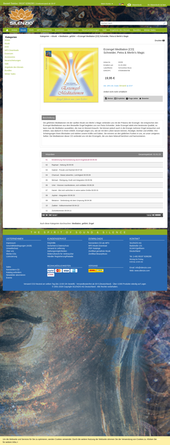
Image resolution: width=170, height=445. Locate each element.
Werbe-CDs (11, 254)
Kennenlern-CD (12, 270)
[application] (102, 184)
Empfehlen (121, 98)
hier (158, 439)
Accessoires (73, 30)
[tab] (49, 117)
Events (9, 278)
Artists (14, 30)
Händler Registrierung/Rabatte (60, 256)
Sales (8, 267)
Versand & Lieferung (56, 248)
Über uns (10, 251)
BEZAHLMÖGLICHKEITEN (59, 266)
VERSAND (93, 266)
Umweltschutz (12, 248)
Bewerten (145, 98)
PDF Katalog (93, 248)
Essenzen (59, 30)
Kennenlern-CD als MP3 (98, 243)
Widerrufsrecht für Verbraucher (60, 254)
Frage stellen (133, 98)
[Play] (47, 215)
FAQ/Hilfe (51, 243)
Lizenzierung (11, 256)
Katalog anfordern (13, 272)
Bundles (137, 30)
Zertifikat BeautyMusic (97, 254)
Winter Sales (150, 30)
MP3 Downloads (44, 30)
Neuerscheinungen (90, 30)
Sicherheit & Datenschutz (58, 246)
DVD (31, 30)
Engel (91, 223)
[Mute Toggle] (153, 215)
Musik (23, 30)
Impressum (11, 243)
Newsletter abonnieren (15, 275)
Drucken (158, 40)
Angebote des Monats (120, 30)
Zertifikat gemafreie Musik (99, 251)
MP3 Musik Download (97, 246)
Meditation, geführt (80, 223)
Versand (122, 86)
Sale (105, 30)
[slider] (102, 215)
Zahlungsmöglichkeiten (57, 251)
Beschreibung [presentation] (49, 118)
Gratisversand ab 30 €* (46, 3)
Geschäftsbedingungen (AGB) (19, 246)
